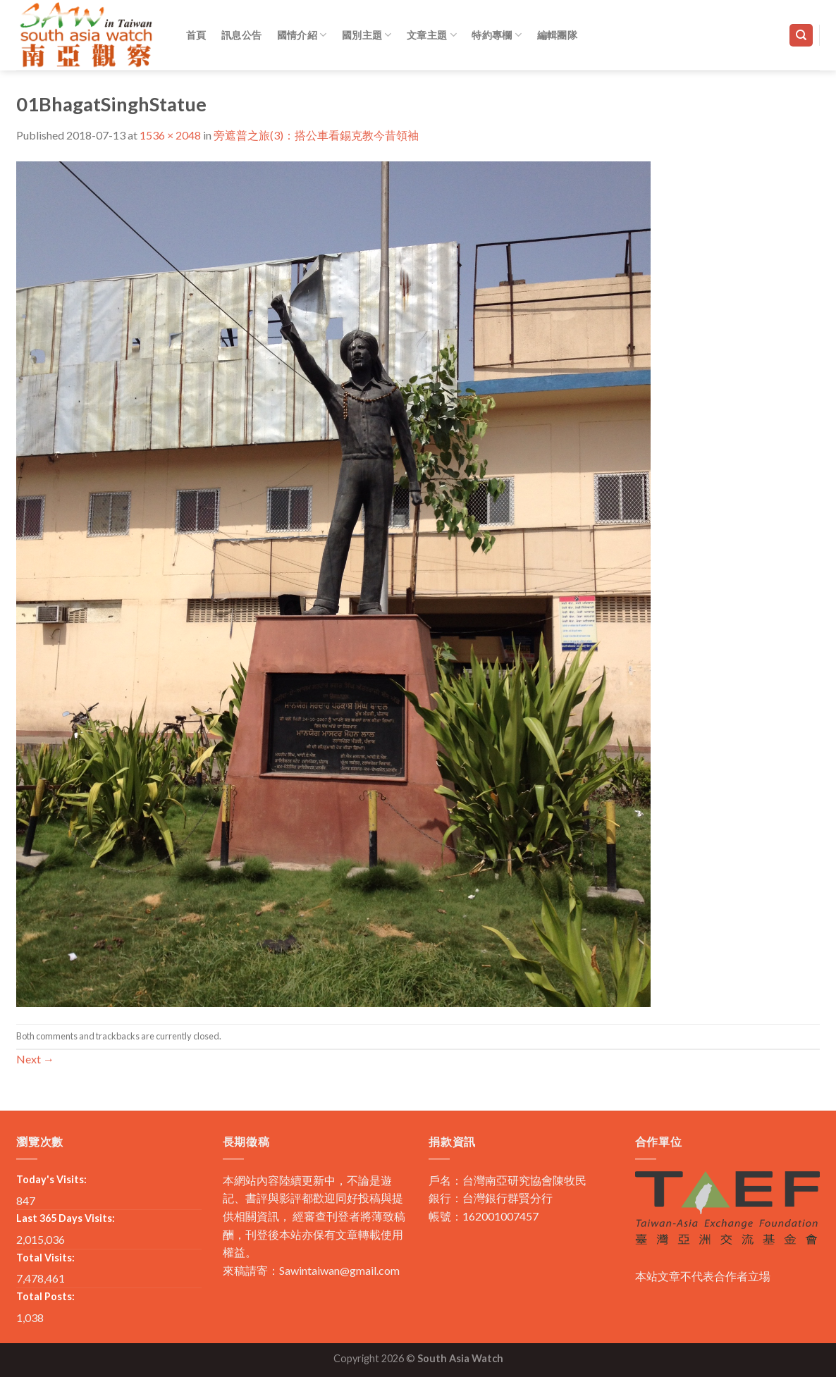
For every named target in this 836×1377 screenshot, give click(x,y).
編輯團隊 (557, 35)
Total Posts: (45, 1296)
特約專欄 (497, 35)
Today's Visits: (51, 1179)
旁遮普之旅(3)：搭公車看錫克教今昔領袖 (316, 135)
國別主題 (367, 35)
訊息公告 (241, 35)
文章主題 (432, 35)
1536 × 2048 (170, 135)
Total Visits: (45, 1258)
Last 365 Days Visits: (65, 1218)
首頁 (196, 35)
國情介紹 (302, 35)
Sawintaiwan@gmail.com (339, 1270)
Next (35, 1059)
